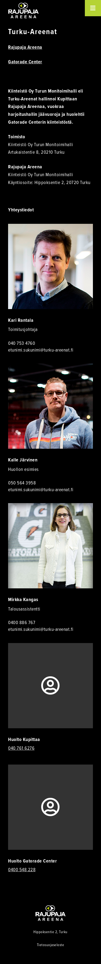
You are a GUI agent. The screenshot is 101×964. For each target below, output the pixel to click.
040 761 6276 (21, 748)
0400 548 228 (22, 870)
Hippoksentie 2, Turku (50, 931)
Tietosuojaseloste (50, 944)
